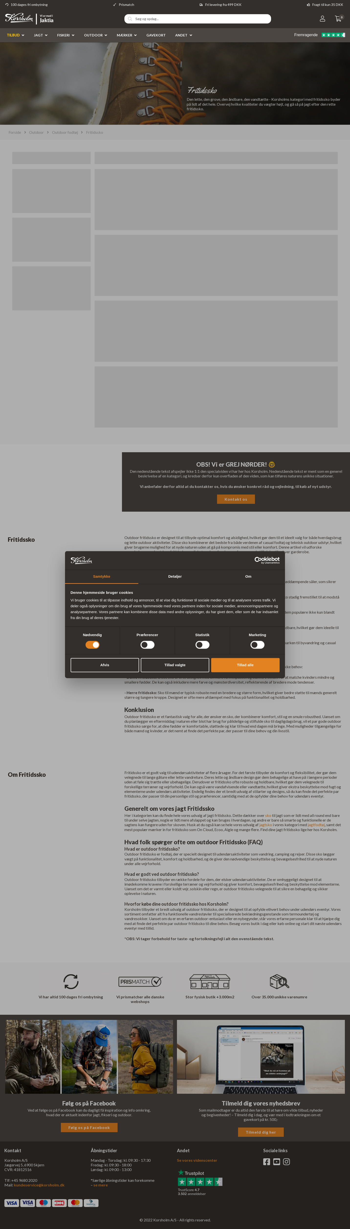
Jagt (38, 35)
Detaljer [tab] (175, 577)
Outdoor (93, 35)
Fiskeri (63, 35)
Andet (181, 35)
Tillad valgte (175, 665)
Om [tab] (248, 577)
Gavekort (156, 35)
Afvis (104, 665)
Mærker (124, 35)
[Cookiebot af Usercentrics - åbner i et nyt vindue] (258, 560)
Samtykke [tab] (101, 577)
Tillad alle (245, 665)
